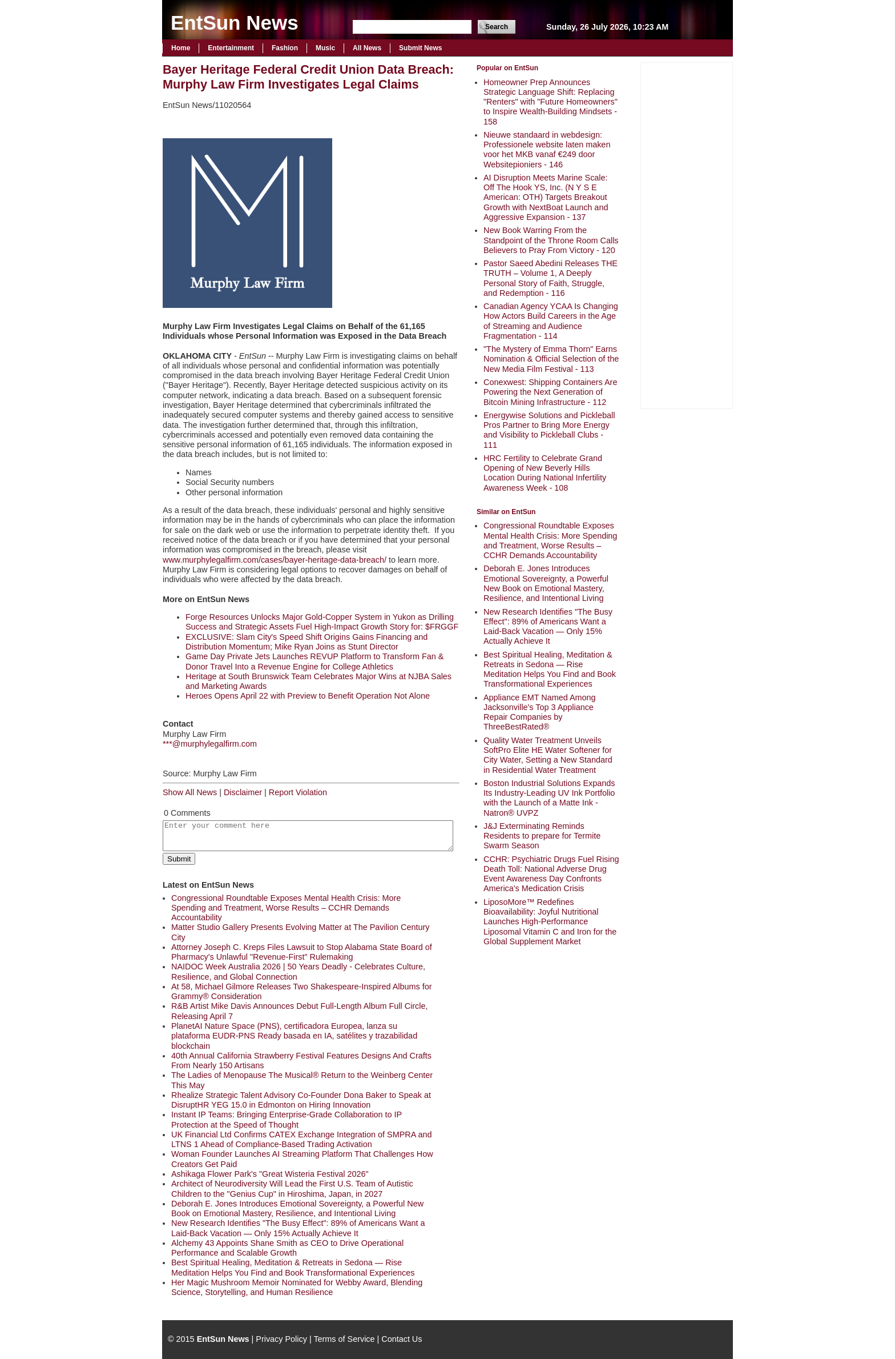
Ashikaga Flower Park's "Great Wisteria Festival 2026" (270, 1173)
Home (180, 48)
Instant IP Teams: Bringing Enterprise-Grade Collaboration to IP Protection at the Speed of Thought (286, 1119)
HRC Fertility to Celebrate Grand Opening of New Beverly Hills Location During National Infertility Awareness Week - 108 (544, 473)
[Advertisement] (686, 234)
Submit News (420, 48)
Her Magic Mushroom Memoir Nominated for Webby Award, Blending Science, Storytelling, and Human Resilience (296, 1287)
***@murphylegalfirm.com (210, 743)
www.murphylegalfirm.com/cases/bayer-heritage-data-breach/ (274, 559)
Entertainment (231, 48)
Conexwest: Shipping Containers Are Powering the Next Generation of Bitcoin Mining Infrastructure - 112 (550, 392)
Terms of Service (343, 1339)
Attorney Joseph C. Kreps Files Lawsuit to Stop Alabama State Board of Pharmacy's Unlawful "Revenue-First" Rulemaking (301, 952)
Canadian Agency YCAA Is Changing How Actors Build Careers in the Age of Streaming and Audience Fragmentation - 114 (550, 321)
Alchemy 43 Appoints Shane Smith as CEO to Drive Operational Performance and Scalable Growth (287, 1247)
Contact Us (401, 1339)
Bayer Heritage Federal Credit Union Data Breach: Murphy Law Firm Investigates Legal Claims (308, 76)
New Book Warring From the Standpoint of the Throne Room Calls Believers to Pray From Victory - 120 (551, 240)
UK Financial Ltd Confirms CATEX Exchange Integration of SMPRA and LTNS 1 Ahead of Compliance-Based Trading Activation (301, 1139)
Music (325, 48)
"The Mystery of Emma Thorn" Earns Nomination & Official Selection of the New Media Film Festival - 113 (551, 359)
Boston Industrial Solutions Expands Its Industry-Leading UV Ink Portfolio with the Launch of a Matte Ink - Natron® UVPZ (549, 798)
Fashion (285, 48)
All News (367, 48)
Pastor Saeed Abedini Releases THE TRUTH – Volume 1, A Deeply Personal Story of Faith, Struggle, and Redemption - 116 (550, 278)
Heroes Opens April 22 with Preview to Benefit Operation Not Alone (308, 695)
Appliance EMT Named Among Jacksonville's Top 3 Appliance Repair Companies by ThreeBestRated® (539, 712)
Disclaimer (243, 792)
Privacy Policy (281, 1339)
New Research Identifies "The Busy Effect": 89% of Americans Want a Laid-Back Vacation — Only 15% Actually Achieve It (547, 626)
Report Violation (298, 792)
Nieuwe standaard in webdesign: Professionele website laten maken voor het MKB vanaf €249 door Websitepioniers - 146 (546, 149)
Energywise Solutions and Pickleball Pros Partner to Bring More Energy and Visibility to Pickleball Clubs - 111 (549, 430)
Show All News (190, 792)
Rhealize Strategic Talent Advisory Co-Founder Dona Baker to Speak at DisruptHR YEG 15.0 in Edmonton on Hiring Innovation (301, 1100)
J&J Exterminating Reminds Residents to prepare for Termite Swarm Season (541, 836)
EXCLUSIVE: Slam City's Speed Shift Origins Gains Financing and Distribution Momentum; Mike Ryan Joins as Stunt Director (307, 641)
